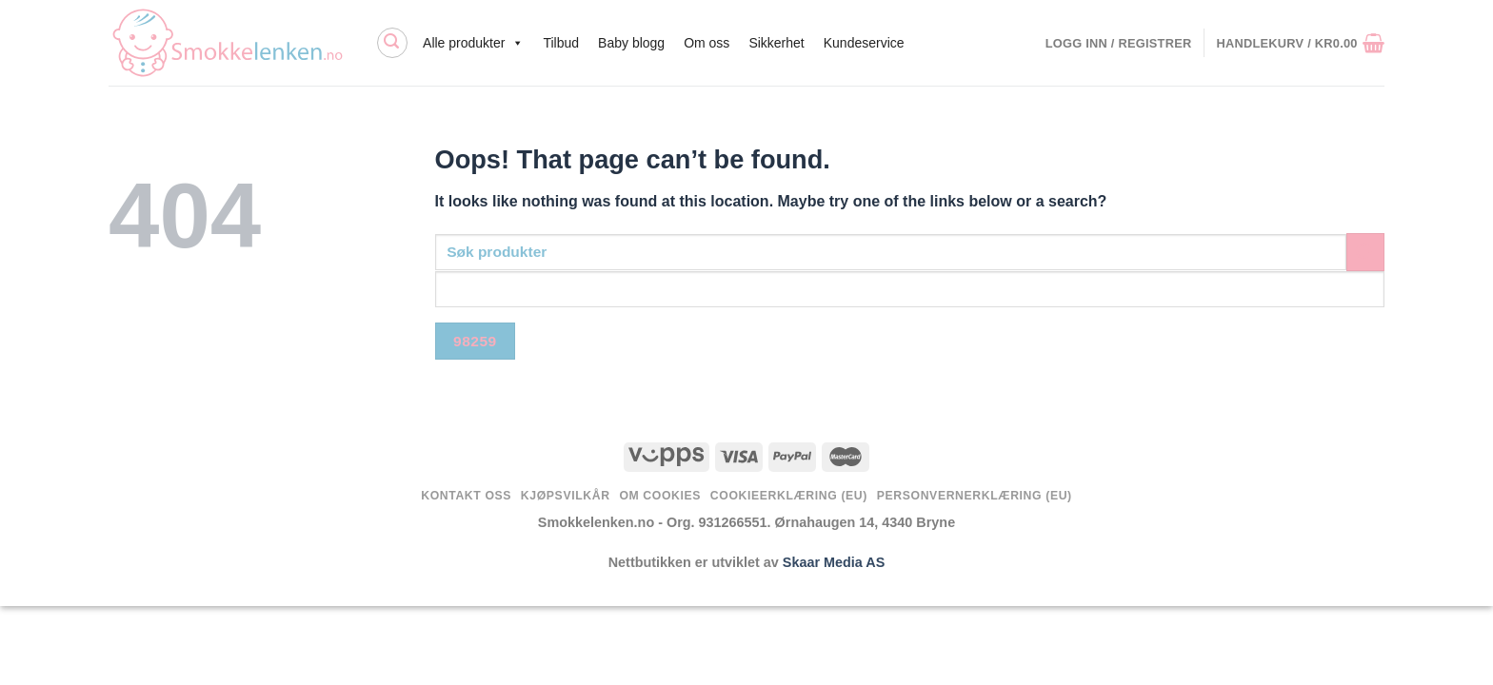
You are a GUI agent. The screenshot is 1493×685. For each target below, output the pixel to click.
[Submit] (1365, 251)
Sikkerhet (776, 42)
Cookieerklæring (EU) (788, 495)
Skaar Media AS (834, 562)
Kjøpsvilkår (565, 495)
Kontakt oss (466, 495)
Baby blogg (631, 42)
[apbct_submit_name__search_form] (475, 341)
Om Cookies (660, 495)
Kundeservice (864, 42)
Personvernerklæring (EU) (974, 495)
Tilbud (561, 42)
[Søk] (392, 43)
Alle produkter (473, 42)
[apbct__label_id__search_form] (910, 289)
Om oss (706, 42)
